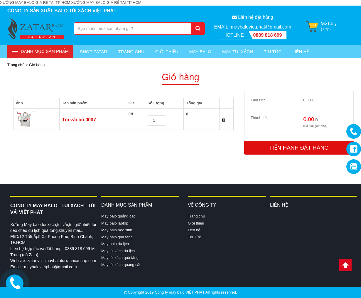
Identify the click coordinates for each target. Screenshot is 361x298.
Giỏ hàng (37, 65)
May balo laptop (114, 223)
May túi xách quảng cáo (121, 264)
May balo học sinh (116, 230)
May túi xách (237, 51)
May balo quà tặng (117, 237)
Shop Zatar (93, 51)
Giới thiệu (166, 51)
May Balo (200, 51)
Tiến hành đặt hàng (299, 148)
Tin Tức (272, 51)
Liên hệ (194, 230)
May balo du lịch (115, 244)
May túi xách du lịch (118, 251)
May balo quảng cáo (118, 216)
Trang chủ (131, 51)
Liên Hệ (300, 51)
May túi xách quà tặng (120, 257)
